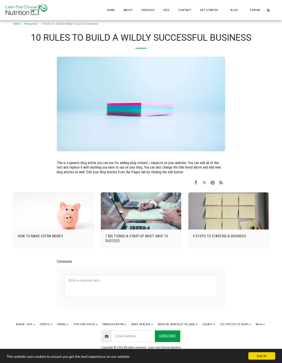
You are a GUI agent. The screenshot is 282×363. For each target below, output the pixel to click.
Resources (30, 23)
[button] (211, 10)
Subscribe (167, 336)
